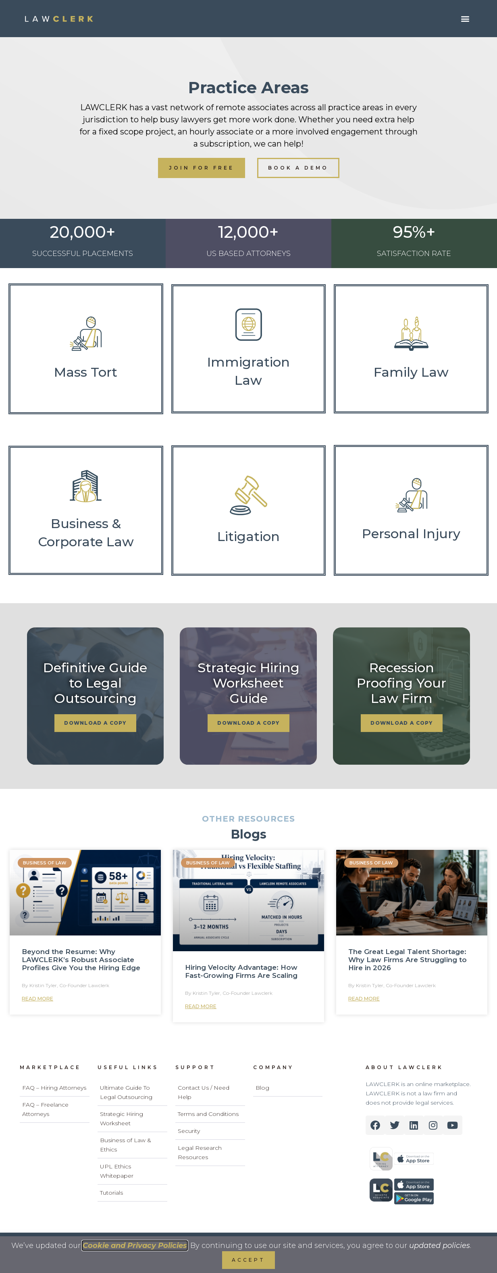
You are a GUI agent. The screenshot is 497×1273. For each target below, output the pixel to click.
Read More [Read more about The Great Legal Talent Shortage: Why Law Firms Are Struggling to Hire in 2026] (364, 999)
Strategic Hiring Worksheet (121, 1118)
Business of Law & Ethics (125, 1145)
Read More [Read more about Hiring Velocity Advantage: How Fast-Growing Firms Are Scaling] (200, 1006)
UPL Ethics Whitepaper (116, 1171)
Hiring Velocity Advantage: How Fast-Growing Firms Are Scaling (241, 971)
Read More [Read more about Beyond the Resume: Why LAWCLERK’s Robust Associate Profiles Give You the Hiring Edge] (37, 999)
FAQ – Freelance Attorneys (45, 1109)
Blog (262, 1087)
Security (189, 1131)
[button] (465, 18)
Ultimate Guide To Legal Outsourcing (126, 1092)
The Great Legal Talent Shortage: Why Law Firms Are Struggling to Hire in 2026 (407, 960)
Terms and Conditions (208, 1114)
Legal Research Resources (200, 1152)
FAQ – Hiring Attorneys (54, 1087)
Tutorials (111, 1192)
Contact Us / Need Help (203, 1092)
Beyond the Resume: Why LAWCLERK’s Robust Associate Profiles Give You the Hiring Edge (81, 960)
